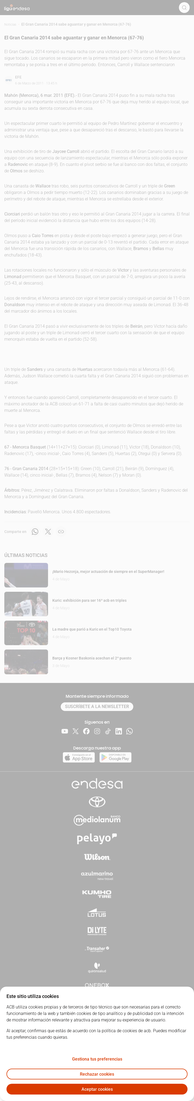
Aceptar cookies (97, 1089)
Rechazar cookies (97, 1074)
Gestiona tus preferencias (97, 1059)
